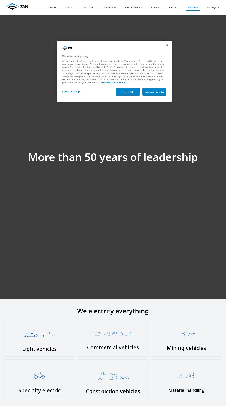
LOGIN (155, 7)
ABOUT (52, 7)
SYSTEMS (70, 7)
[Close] (167, 45)
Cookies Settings (71, 91)
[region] (114, 71)
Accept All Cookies (154, 91)
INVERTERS (109, 7)
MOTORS (89, 7)
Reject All (128, 91)
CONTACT (173, 7)
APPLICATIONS (133, 7)
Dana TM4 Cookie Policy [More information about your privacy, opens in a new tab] (113, 82)
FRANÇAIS (213, 7)
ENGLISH (193, 7)
